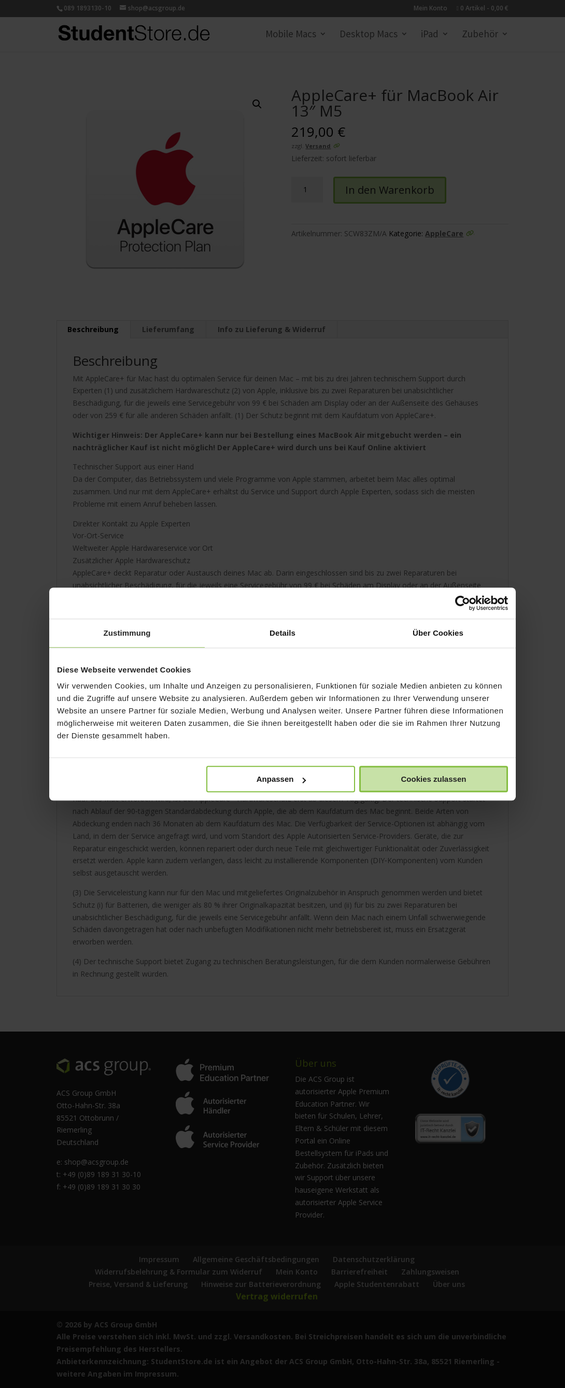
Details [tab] (282, 632)
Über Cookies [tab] (438, 632)
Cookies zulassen (434, 779)
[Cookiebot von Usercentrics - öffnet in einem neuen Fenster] (462, 603)
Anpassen (281, 779)
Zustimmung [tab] (127, 632)
